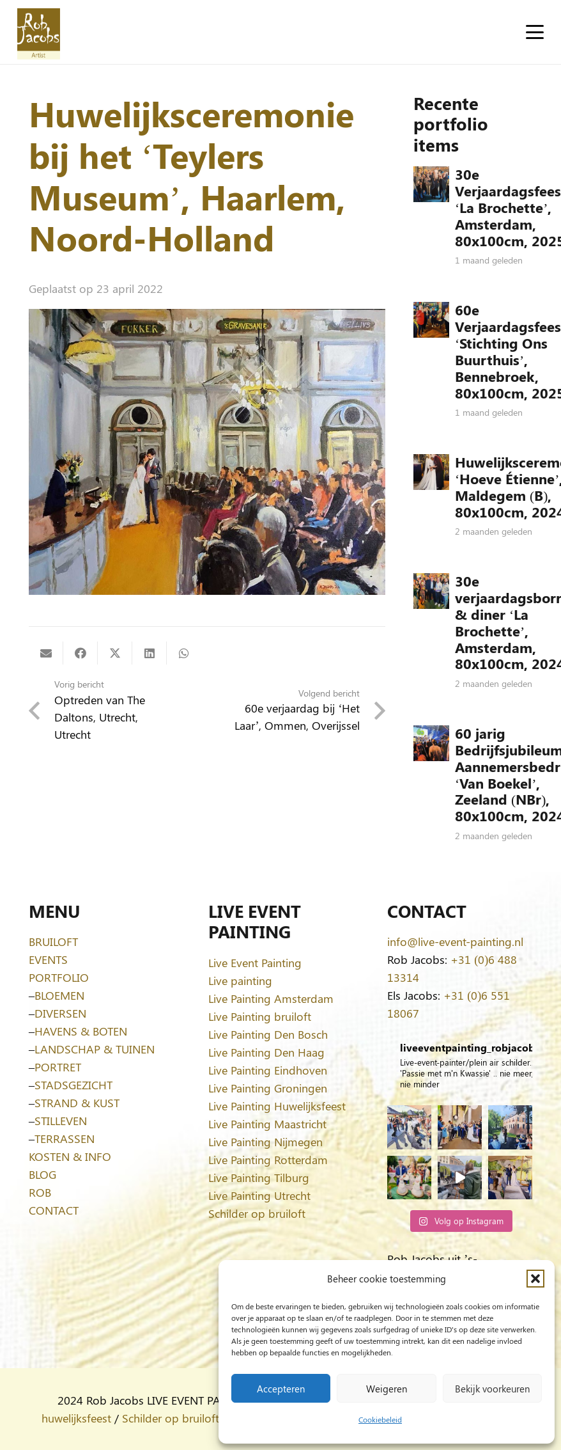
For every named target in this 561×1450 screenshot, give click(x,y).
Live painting (240, 980)
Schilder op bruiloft (256, 1213)
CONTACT (54, 1210)
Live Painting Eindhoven (267, 1070)
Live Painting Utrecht (259, 1195)
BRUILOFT (53, 941)
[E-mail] (46, 653)
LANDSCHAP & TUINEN (95, 1049)
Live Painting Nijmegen (265, 1141)
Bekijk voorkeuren (492, 1388)
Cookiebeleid (380, 1419)
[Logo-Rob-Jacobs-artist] (38, 32)
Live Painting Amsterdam (271, 998)
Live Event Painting (255, 962)
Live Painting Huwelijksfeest (277, 1106)
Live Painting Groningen (267, 1088)
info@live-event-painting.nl (455, 941)
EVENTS (48, 959)
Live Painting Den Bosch (268, 1034)
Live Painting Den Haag (266, 1052)
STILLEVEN (61, 1120)
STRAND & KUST (77, 1102)
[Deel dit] (80, 653)
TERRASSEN (65, 1138)
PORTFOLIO (59, 977)
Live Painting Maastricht (267, 1123)
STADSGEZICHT (73, 1084)
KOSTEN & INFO (70, 1156)
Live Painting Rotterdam (268, 1159)
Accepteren (281, 1388)
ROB (40, 1192)
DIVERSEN (60, 1013)
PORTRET (58, 1067)
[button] (535, 1278)
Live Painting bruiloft (259, 1016)
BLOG (42, 1174)
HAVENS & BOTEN (81, 1031)
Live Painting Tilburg (258, 1177)
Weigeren (386, 1388)
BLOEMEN (59, 995)
